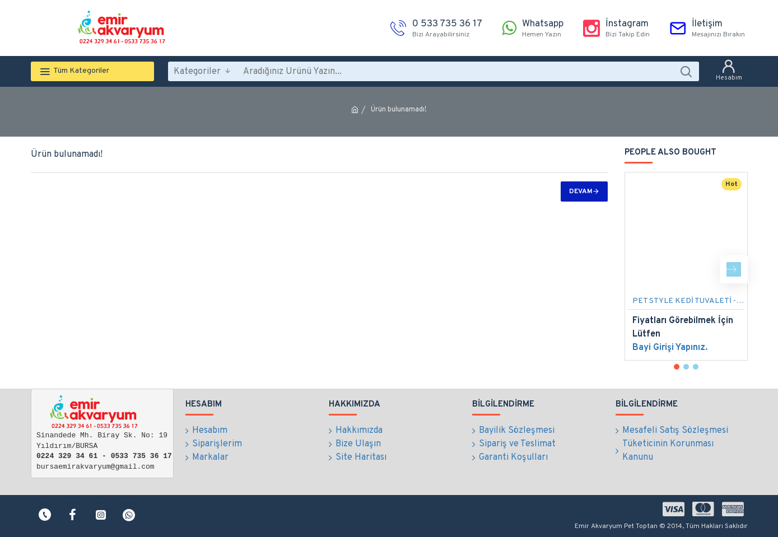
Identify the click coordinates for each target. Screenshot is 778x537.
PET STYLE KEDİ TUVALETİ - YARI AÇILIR (688, 301)
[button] (734, 269)
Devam (581, 191)
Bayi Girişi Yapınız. (669, 347)
